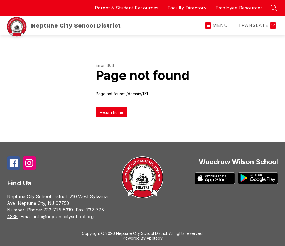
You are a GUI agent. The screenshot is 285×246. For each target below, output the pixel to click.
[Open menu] (216, 25)
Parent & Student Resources (127, 8)
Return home (111, 112)
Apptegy (155, 238)
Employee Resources (239, 8)
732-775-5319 (58, 210)
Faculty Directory (187, 8)
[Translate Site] (256, 25)
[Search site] (274, 7)
